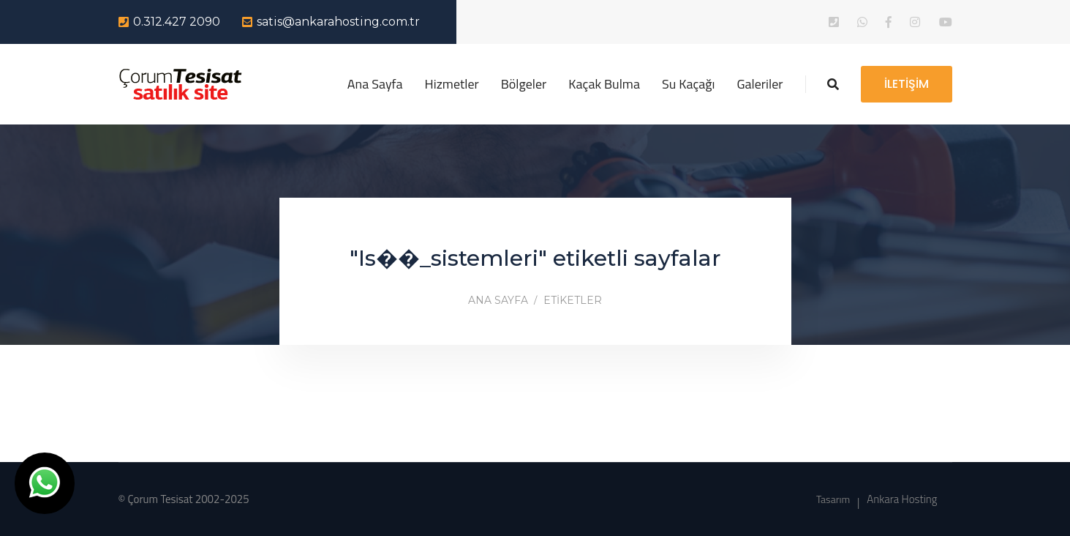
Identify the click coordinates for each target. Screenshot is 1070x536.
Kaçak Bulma (604, 84)
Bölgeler (524, 84)
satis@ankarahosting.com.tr (338, 22)
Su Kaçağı (688, 84)
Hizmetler (452, 84)
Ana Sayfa (375, 84)
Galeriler (760, 84)
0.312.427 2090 (176, 22)
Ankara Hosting (902, 499)
